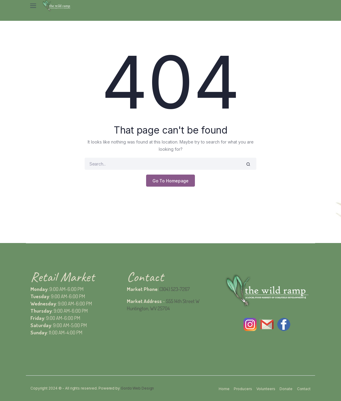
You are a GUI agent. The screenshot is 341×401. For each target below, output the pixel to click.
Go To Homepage (170, 180)
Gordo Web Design (137, 388)
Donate (286, 389)
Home (224, 389)
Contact (304, 389)
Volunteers (265, 389)
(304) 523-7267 (174, 289)
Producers (243, 389)
